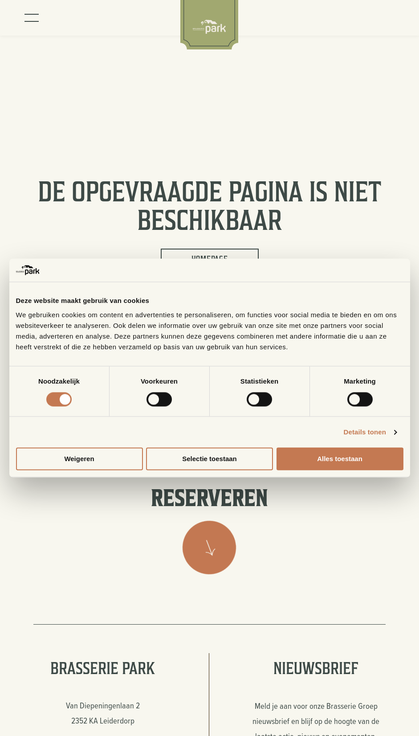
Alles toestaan (339, 459)
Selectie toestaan (209, 459)
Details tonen (365, 432)
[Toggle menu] (31, 18)
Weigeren (79, 459)
